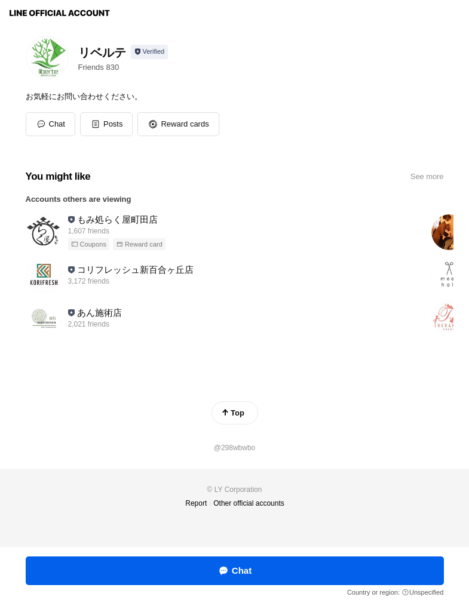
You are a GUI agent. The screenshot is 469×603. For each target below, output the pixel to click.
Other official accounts (248, 503)
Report (196, 503)
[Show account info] (149, 52)
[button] (106, 124)
